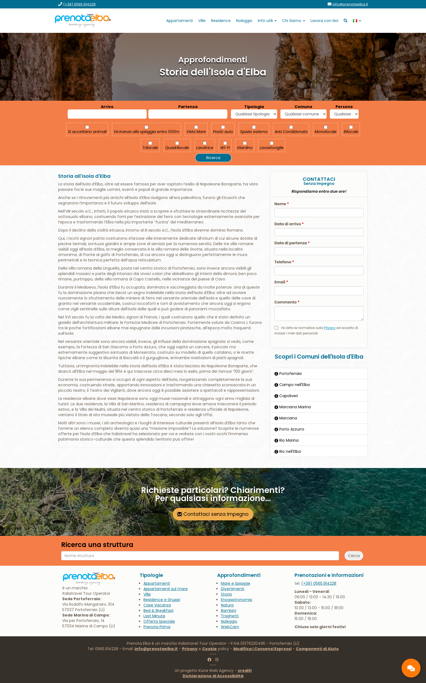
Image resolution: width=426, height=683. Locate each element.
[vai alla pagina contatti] (213, 514)
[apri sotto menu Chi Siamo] (293, 20)
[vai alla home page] (83, 20)
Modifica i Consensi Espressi (262, 649)
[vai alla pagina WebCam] (230, 627)
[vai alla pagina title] (230, 616)
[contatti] (411, 668)
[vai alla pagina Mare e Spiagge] (235, 583)
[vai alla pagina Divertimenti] (232, 589)
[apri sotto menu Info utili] (267, 20)
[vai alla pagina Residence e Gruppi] (161, 599)
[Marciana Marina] (319, 407)
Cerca (354, 555)
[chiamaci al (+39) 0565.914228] (79, 4)
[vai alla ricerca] (345, 20)
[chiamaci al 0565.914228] (318, 583)
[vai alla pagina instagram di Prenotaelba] (217, 659)
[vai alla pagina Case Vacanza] (157, 605)
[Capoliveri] (319, 395)
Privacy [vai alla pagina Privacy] (190, 649)
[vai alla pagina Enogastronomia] (236, 599)
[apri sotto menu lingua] (357, 20)
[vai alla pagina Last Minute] (154, 616)
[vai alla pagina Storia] (226, 594)
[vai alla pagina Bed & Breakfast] (158, 610)
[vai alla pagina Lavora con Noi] (324, 20)
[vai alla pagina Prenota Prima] (156, 627)
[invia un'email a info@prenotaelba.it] (350, 4)
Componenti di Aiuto (317, 649)
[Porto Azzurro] (319, 429)
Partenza (188, 106)
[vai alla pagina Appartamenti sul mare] (165, 589)
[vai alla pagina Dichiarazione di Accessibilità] (213, 676)
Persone (344, 106)
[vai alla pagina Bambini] (228, 610)
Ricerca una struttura (97, 544)
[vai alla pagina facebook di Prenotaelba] (209, 659)
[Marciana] (319, 418)
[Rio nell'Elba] (319, 451)
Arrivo (107, 106)
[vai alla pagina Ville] (202, 20)
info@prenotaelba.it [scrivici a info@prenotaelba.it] (156, 649)
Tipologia (254, 106)
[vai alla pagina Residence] (220, 20)
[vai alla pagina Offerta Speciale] (159, 621)
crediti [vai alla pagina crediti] (245, 670)
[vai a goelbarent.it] (244, 20)
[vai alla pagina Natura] (227, 605)
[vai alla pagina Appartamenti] (180, 20)
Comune (303, 106)
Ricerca (213, 157)
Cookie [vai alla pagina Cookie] (209, 649)
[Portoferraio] (319, 373)
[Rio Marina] (319, 440)
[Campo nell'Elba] (319, 384)
